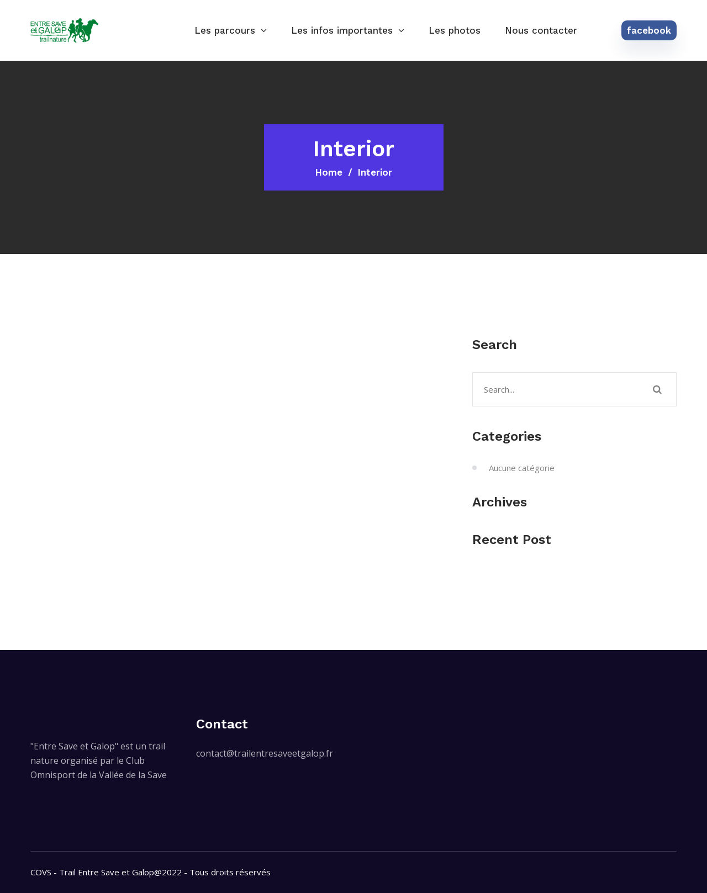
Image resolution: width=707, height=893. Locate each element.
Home (328, 172)
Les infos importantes (342, 30)
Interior (375, 172)
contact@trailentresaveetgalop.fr (264, 753)
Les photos (455, 30)
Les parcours (224, 30)
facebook (649, 30)
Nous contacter (541, 30)
